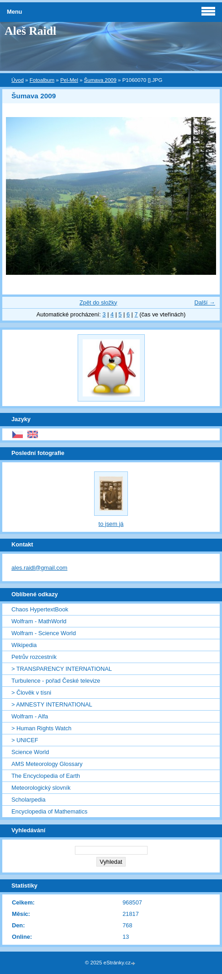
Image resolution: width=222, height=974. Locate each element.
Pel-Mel (69, 80)
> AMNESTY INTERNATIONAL (51, 704)
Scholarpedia (28, 799)
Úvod (17, 80)
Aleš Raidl (30, 30)
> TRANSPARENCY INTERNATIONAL (61, 668)
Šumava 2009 (100, 80)
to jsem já (111, 523)
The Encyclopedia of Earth (45, 775)
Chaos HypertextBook (39, 609)
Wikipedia (24, 645)
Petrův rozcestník (34, 656)
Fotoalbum (42, 80)
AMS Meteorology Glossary (47, 763)
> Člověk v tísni (31, 692)
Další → (204, 302)
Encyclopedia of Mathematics (49, 811)
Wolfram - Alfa (29, 716)
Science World (30, 752)
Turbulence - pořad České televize (55, 680)
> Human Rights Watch (41, 728)
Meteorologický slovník (40, 787)
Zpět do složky (98, 302)
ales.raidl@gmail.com (39, 567)
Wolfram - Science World (43, 633)
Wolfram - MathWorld (38, 621)
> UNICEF (24, 740)
